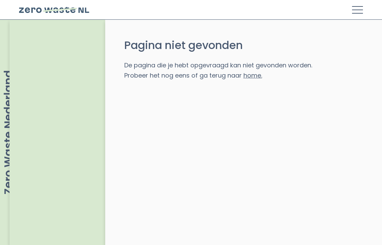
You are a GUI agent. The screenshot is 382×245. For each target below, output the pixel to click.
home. (252, 75)
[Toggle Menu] (357, 10)
